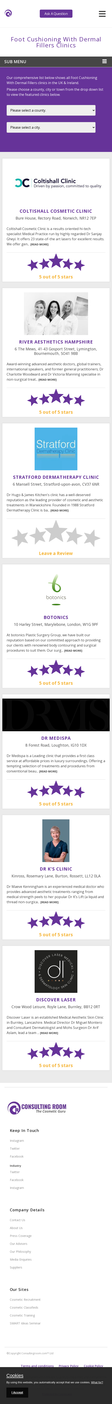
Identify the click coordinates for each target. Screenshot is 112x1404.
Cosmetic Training (22, 1315)
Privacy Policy (69, 1366)
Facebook (17, 1156)
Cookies (14, 1375)
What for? (97, 1382)
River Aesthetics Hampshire (56, 342)
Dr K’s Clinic (56, 869)
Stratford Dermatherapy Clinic (56, 477)
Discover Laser (56, 1000)
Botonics (56, 617)
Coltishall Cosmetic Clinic (56, 211)
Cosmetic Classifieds (24, 1307)
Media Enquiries (21, 1259)
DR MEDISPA (56, 738)
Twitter (15, 1148)
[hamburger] (102, 14)
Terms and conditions (37, 1366)
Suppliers (16, 1267)
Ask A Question (56, 13)
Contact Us (17, 1220)
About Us (16, 1228)
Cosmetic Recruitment (25, 1300)
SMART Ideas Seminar (25, 1323)
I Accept (17, 1392)
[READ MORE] (39, 244)
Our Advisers (18, 1244)
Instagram (17, 1141)
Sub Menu (15, 61)
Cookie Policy (93, 1366)
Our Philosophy (20, 1252)
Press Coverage (21, 1236)
